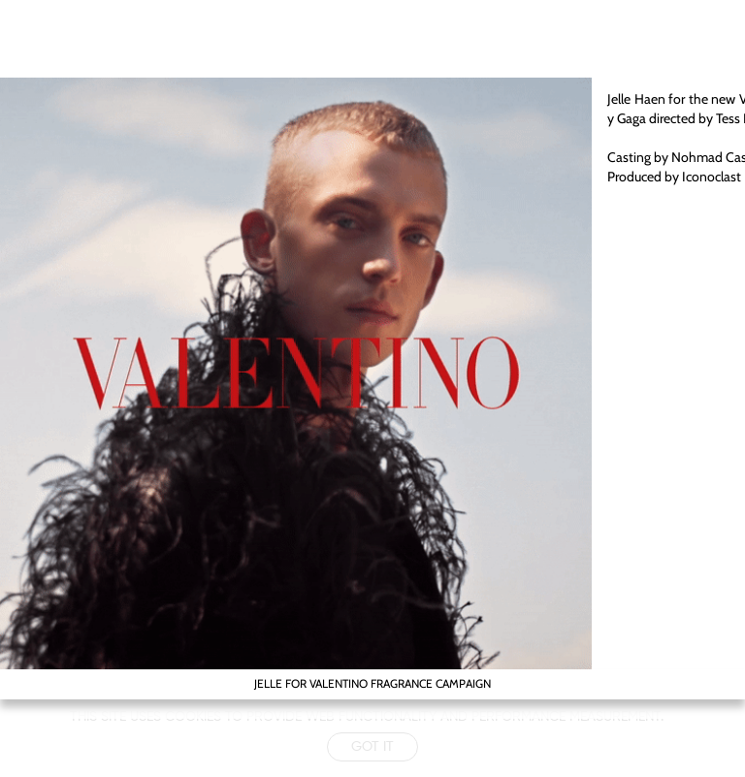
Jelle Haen (637, 99)
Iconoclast (711, 176)
